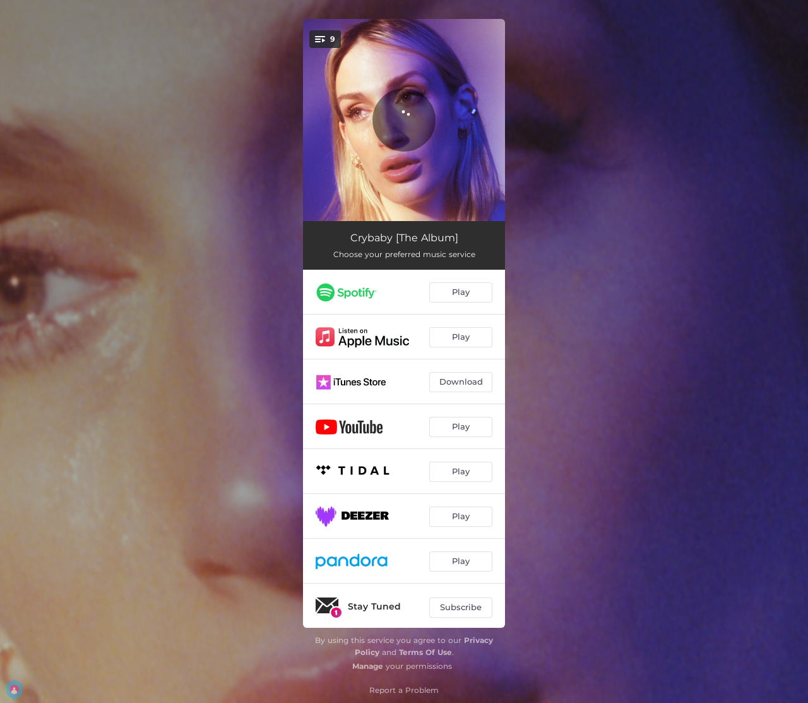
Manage (367, 666)
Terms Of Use (425, 652)
